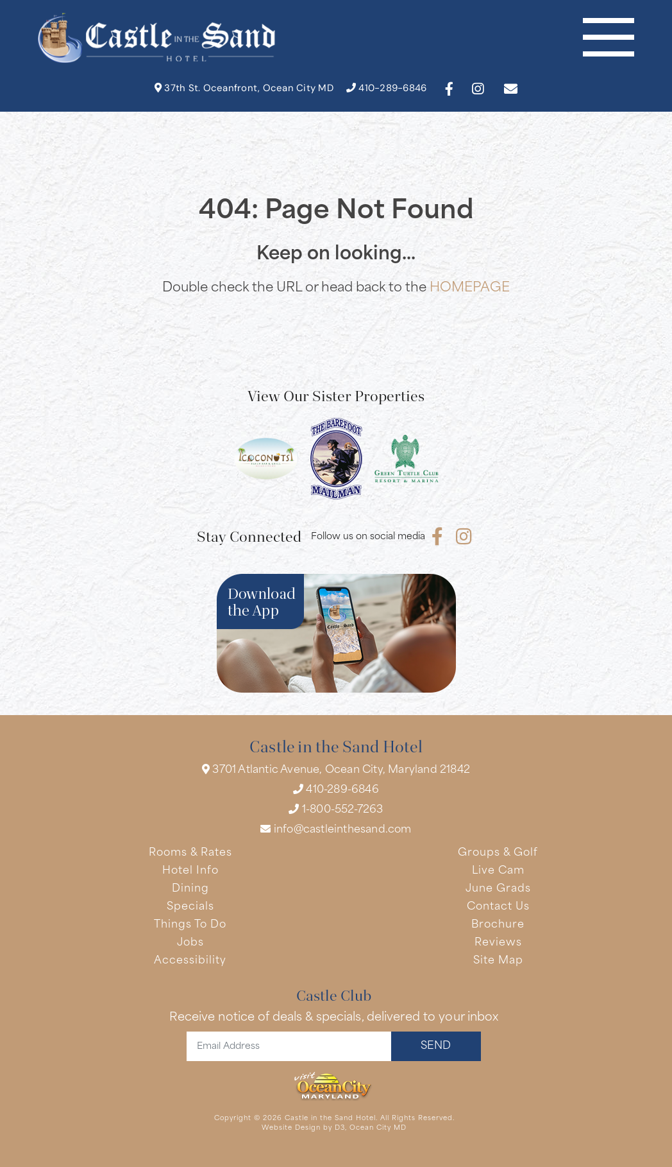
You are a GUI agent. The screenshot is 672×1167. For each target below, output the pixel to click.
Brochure (498, 925)
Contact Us (498, 907)
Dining (190, 889)
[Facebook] (449, 89)
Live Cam (498, 871)
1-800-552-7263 (336, 809)
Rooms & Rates (190, 853)
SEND (436, 1046)
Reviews (498, 943)
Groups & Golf (498, 853)
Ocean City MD (378, 1128)
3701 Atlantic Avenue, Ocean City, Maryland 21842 (336, 769)
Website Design (291, 1128)
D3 (340, 1128)
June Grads (498, 889)
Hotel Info (190, 871)
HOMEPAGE (470, 288)
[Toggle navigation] (608, 37)
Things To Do (190, 925)
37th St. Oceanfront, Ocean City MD (244, 88)
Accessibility (190, 961)
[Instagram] (477, 89)
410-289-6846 (386, 88)
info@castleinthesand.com (335, 829)
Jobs (190, 943)
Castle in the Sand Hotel (330, 1118)
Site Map (498, 961)
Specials (190, 907)
